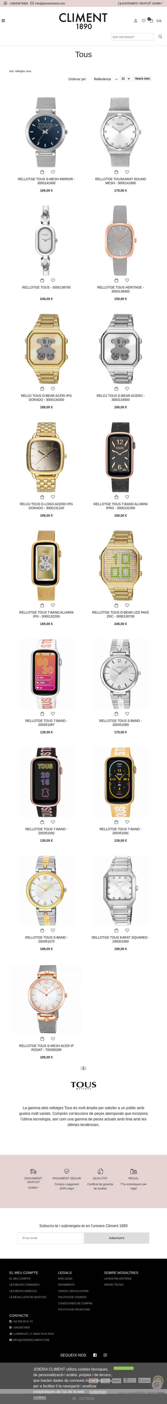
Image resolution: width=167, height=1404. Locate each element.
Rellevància (103, 79)
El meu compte (19, 1278)
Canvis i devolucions (72, 1291)
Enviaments (65, 1284)
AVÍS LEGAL (64, 1278)
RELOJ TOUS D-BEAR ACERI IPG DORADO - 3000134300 (46, 398)
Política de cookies (70, 1297)
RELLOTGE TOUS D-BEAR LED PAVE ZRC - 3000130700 (120, 614)
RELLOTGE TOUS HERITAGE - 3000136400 (120, 289)
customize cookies (80, 1397)
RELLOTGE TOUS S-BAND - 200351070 (46, 937)
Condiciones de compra (73, 1303)
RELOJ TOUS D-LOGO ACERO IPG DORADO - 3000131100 (46, 506)
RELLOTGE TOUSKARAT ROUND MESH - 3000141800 (120, 181)
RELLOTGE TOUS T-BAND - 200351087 (46, 721)
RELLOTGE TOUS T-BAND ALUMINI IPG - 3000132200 (46, 614)
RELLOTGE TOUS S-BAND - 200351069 (120, 721)
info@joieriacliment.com (48, 3)
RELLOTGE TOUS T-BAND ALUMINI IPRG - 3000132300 (120, 506)
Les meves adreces (22, 1291)
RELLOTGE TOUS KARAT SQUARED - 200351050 (120, 939)
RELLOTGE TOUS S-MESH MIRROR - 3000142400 (46, 181)
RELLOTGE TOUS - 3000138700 (46, 287)
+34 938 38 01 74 (20, 1321)
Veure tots (143, 78)
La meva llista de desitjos (27, 1297)
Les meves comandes (23, 1284)
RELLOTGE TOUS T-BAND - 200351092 (46, 829)
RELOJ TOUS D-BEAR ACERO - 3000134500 (120, 398)
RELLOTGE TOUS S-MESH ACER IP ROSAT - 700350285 (46, 1048)
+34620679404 (16, 3)
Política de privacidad (72, 1309)
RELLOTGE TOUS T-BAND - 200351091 (121, 829)
